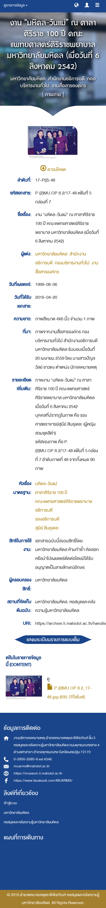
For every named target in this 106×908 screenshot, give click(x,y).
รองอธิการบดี (47, 519)
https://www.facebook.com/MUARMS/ (43, 780)
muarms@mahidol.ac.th (32, 766)
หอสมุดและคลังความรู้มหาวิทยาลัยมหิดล (31, 822)
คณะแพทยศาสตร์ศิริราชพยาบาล (63, 501)
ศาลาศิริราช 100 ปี (51, 492)
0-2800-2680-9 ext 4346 (33, 759)
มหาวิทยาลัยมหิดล (16, 813)
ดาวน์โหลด (53, 169)
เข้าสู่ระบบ (10, 803)
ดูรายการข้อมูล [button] (16, 5)
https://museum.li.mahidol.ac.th (38, 773)
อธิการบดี (44, 510)
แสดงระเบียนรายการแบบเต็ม (53, 639)
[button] (76, 4)
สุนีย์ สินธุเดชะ (47, 528)
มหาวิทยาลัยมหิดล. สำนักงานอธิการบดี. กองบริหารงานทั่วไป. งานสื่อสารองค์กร (66, 262)
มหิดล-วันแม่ (46, 484)
